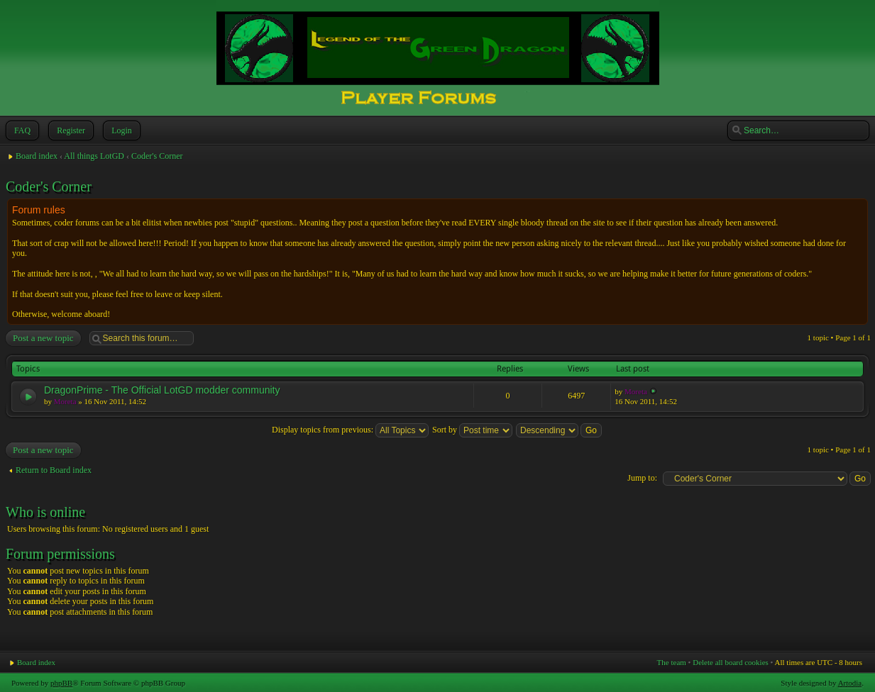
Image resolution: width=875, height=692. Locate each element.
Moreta (65, 401)
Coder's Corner (156, 156)
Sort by (472, 430)
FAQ (21, 130)
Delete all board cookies (731, 662)
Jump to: (642, 478)
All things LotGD (94, 156)
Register (69, 130)
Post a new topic (42, 338)
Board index (36, 156)
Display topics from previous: (350, 430)
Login (120, 130)
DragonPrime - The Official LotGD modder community (162, 390)
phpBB (61, 683)
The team (671, 662)
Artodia (850, 683)
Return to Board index (54, 470)
